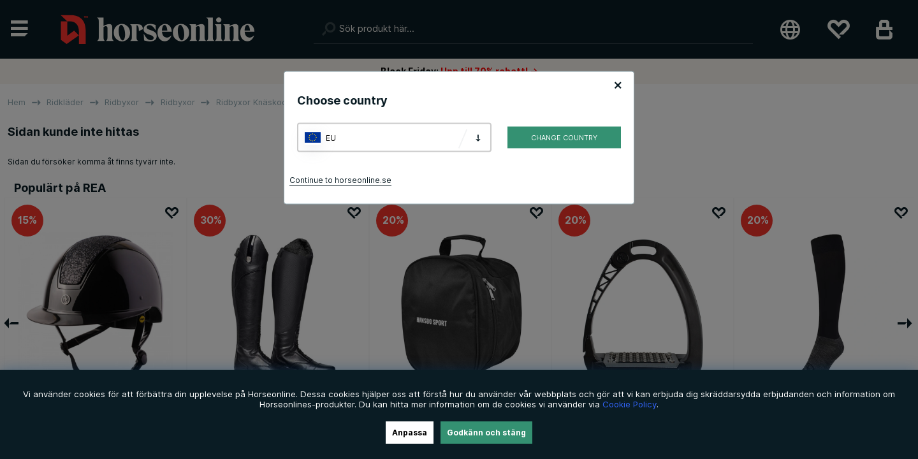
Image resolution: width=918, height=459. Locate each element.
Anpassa (409, 432)
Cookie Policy (629, 404)
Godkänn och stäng (486, 432)
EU (331, 137)
